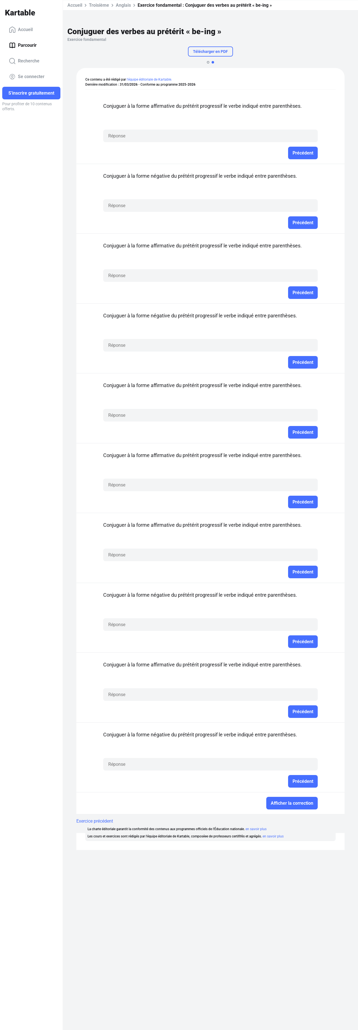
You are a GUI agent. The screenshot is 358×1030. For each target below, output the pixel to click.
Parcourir (23, 45)
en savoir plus (256, 829)
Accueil (21, 29)
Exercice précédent (94, 821)
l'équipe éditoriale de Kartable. (149, 79)
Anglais (123, 5)
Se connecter (26, 76)
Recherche (24, 61)
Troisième (99, 5)
